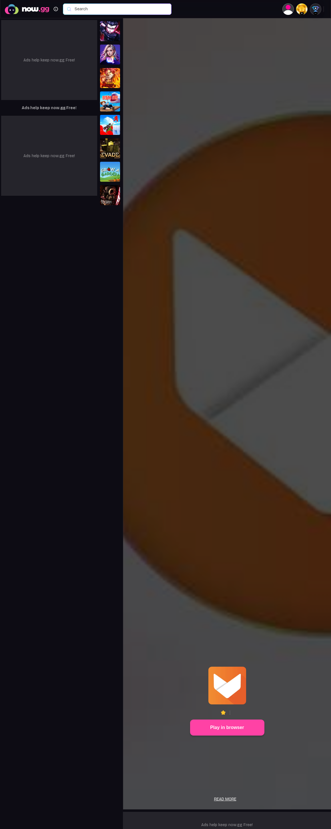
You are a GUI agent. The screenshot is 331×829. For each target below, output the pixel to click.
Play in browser (227, 727)
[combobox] (120, 9)
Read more (225, 799)
